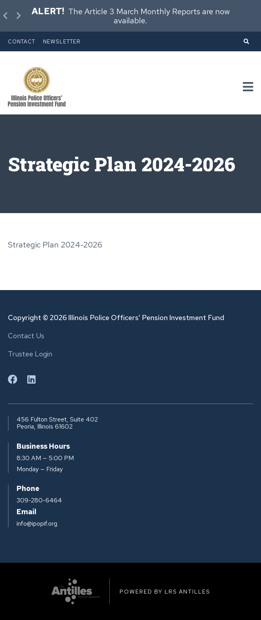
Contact (21, 41)
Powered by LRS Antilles (165, 591)
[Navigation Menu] (248, 87)
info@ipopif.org (37, 523)
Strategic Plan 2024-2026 (55, 245)
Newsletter (62, 41)
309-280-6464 (39, 500)
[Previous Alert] (6, 16)
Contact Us (26, 335)
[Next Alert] (18, 16)
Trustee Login (30, 353)
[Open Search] (246, 41)
